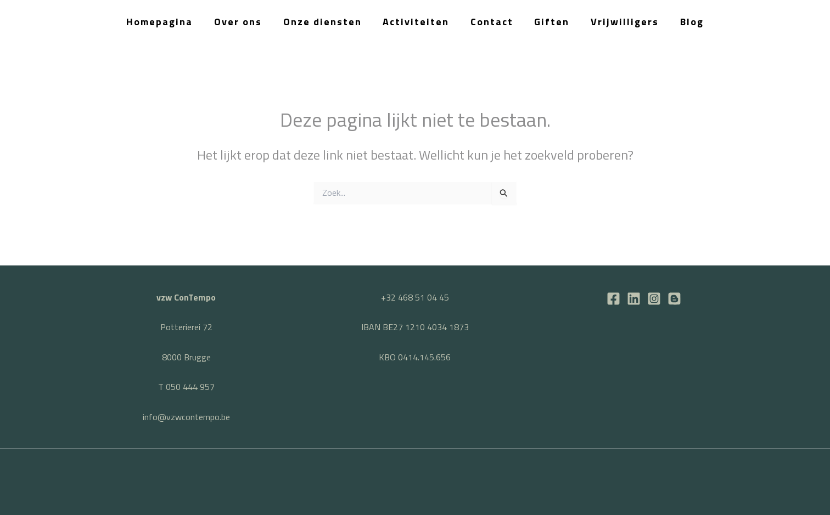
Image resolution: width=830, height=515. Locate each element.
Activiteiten (417, 21)
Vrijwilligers (621, 21)
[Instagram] (654, 298)
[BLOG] (674, 298)
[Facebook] (613, 298)
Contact (491, 21)
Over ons (242, 21)
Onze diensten (324, 21)
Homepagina (165, 21)
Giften (550, 21)
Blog (687, 21)
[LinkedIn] (634, 298)
